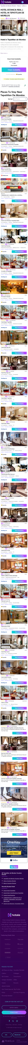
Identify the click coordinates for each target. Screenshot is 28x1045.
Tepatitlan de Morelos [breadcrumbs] (9, 122)
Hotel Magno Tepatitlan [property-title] (6, 398)
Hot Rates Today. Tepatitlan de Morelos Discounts (12, 728)
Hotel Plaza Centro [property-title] (5, 651)
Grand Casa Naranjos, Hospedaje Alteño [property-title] (10, 220)
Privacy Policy (20, 1016)
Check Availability (14, 70)
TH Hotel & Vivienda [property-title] (5, 296)
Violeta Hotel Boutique (9, 895)
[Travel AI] (8, 1041)
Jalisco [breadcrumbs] (2, 122)
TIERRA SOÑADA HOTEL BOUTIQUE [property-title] (9, 575)
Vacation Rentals (19, 970)
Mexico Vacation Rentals (10, 883)
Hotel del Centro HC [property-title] (5, 601)
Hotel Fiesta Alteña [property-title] (5, 423)
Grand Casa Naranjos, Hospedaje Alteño (14, 903)
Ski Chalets (5, 976)
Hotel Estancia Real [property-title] (5, 550)
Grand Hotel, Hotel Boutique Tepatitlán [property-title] (10, 144)
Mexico (19, 6)
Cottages (16, 973)
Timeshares (17, 976)
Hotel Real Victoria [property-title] (5, 525)
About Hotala (6, 986)
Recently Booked (7, 995)
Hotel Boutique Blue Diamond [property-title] (7, 474)
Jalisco (24, 6)
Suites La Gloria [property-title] (4, 702)
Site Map (20, 1024)
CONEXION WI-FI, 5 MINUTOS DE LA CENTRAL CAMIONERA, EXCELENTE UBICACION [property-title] (11, 195)
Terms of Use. (14, 1017)
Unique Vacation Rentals (9, 980)
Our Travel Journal (7, 989)
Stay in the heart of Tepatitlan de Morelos (10, 829)
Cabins (4, 973)
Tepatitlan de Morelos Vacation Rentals (14, 878)
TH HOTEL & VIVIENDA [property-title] (6, 271)
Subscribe (14, 1012)
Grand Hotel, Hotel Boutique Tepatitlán (13, 893)
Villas (15, 980)
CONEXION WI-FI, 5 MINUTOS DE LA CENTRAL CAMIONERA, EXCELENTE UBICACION (13, 899)
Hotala (11, 1027)
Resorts (16, 983)
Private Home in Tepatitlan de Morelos (9, 804)
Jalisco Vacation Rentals (10, 881)
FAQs (3, 992)
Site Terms (15, 1024)
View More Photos (6, 34)
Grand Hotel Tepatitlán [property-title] (6, 119)
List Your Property (19, 992)
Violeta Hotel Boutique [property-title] (6, 170)
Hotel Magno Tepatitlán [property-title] (6, 322)
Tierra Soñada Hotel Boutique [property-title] (7, 449)
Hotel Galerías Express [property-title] (6, 677)
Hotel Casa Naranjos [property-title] (5, 246)
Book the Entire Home (6, 753)
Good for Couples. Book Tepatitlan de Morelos (11, 778)
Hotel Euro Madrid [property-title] (5, 499)
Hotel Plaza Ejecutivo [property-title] (6, 347)
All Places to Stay (7, 970)
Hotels (4, 983)
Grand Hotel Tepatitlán (9, 890)
